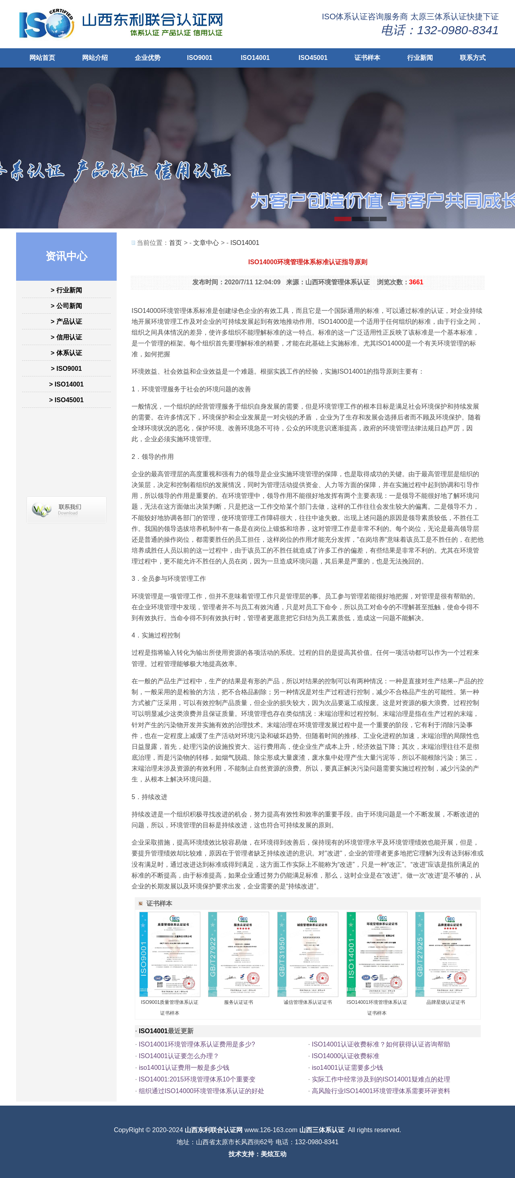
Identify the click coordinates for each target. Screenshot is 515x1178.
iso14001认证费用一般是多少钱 (184, 1067)
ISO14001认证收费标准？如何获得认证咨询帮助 (381, 1044)
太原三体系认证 (438, 16)
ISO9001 (199, 57)
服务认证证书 (238, 1002)
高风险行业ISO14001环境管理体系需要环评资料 (381, 1091)
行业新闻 (420, 57)
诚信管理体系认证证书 (308, 1002)
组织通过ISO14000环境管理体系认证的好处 (201, 1091)
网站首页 (42, 57)
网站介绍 (95, 57)
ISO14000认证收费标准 (345, 1056)
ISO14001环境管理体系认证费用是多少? (197, 1044)
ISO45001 (313, 57)
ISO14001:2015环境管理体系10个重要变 (197, 1079)
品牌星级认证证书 (445, 1002)
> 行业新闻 (66, 290)
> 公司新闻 (66, 305)
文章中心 (206, 242)
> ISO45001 (66, 400)
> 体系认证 (66, 352)
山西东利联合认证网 (214, 1130)
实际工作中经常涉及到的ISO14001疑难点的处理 (381, 1079)
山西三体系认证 (321, 1130)
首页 (175, 242)
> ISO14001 (66, 384)
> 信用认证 (66, 337)
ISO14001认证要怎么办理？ (179, 1056)
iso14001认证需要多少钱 (347, 1067)
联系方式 (473, 57)
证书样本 (367, 57)
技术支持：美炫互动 (257, 1154)
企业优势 (148, 57)
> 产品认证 (66, 321)
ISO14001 (255, 57)
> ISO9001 (66, 368)
